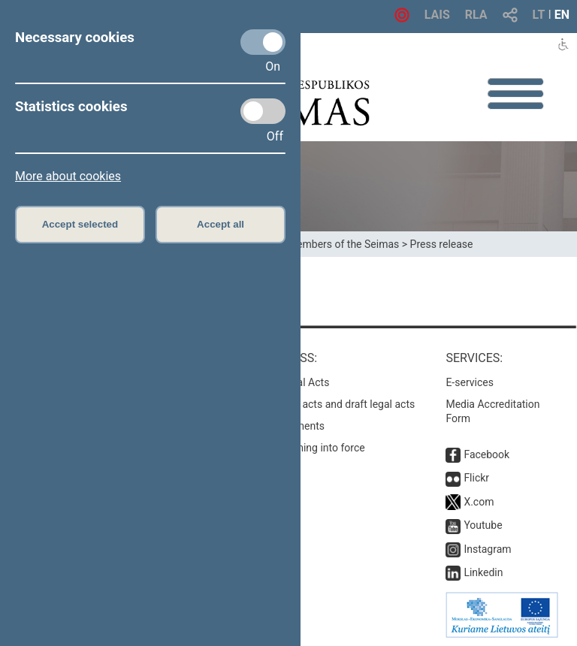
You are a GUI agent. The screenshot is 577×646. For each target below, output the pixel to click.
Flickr (476, 478)
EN (561, 15)
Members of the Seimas (343, 244)
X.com (479, 502)
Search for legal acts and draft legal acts (321, 404)
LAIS (437, 15)
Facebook (486, 454)
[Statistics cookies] (262, 111)
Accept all (220, 224)
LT (539, 15)
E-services (470, 382)
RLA (476, 15)
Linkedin (483, 572)
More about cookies (68, 176)
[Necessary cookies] (262, 42)
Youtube (483, 525)
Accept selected (80, 224)
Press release (441, 244)
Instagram (487, 549)
